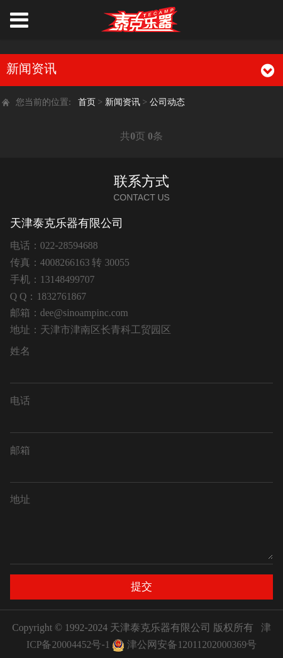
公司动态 (167, 102)
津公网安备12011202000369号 (192, 644)
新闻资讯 (124, 102)
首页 (87, 102)
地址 (20, 499)
